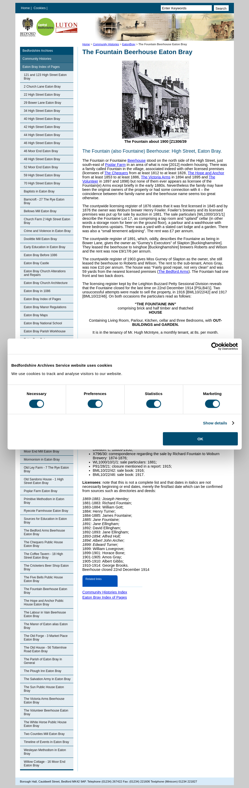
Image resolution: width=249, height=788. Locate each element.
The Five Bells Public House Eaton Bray (43, 579)
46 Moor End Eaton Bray (41, 151)
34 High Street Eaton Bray (42, 111)
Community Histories (106, 44)
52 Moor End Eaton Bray (41, 167)
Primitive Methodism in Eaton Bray (44, 501)
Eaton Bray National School (43, 323)
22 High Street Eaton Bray (42, 94)
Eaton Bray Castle (36, 263)
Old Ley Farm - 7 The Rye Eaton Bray (46, 469)
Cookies (40, 8)
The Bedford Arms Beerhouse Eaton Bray (44, 532)
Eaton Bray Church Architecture (46, 283)
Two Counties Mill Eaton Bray (44, 734)
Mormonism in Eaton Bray (42, 459)
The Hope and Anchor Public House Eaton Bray (44, 602)
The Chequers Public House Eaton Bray (43, 544)
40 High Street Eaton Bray (42, 119)
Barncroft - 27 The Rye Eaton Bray (44, 201)
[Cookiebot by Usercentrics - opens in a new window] (215, 346)
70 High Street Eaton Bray (42, 183)
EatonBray (128, 44)
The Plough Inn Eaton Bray (42, 671)
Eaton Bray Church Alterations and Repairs (45, 273)
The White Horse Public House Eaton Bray (45, 724)
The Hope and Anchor (206, 173)
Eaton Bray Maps (36, 315)
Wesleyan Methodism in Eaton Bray (45, 751)
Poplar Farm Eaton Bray (41, 491)
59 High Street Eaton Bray (42, 175)
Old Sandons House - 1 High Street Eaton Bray (44, 481)
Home (25, 8)
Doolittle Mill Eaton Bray (40, 239)
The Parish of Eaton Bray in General (43, 661)
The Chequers (116, 173)
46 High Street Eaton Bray (42, 143)
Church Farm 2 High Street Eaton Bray (47, 221)
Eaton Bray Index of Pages (41, 67)
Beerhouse (136, 160)
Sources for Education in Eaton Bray (45, 520)
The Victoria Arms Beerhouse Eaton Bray (44, 700)
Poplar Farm (115, 165)
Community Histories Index (104, 592)
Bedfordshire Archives (38, 51)
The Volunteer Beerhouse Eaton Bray (46, 712)
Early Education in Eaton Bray (44, 247)
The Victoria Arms (155, 177)
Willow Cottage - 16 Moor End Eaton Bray (44, 763)
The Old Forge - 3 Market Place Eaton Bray (46, 637)
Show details (215, 423)
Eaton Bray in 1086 (37, 291)
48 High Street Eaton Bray (42, 159)
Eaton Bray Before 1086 (40, 255)
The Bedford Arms (173, 271)
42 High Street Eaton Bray (42, 127)
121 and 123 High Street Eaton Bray (45, 76)
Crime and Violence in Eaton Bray (47, 231)
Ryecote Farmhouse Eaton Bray (46, 511)
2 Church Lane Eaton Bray (42, 86)
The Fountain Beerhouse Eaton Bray (45, 591)
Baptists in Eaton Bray (39, 191)
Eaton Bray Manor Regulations (45, 307)
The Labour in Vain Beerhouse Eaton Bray (45, 614)
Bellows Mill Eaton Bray (40, 211)
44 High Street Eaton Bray (42, 135)
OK (200, 438)
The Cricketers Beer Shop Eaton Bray (46, 567)
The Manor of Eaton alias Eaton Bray (46, 626)
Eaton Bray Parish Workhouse (45, 331)
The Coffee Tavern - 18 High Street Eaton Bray (43, 555)
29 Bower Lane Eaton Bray (42, 103)
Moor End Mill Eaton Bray (41, 451)
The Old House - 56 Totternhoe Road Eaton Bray (45, 649)
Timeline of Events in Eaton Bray (46, 742)
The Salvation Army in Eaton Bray (47, 679)
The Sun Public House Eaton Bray (44, 689)
